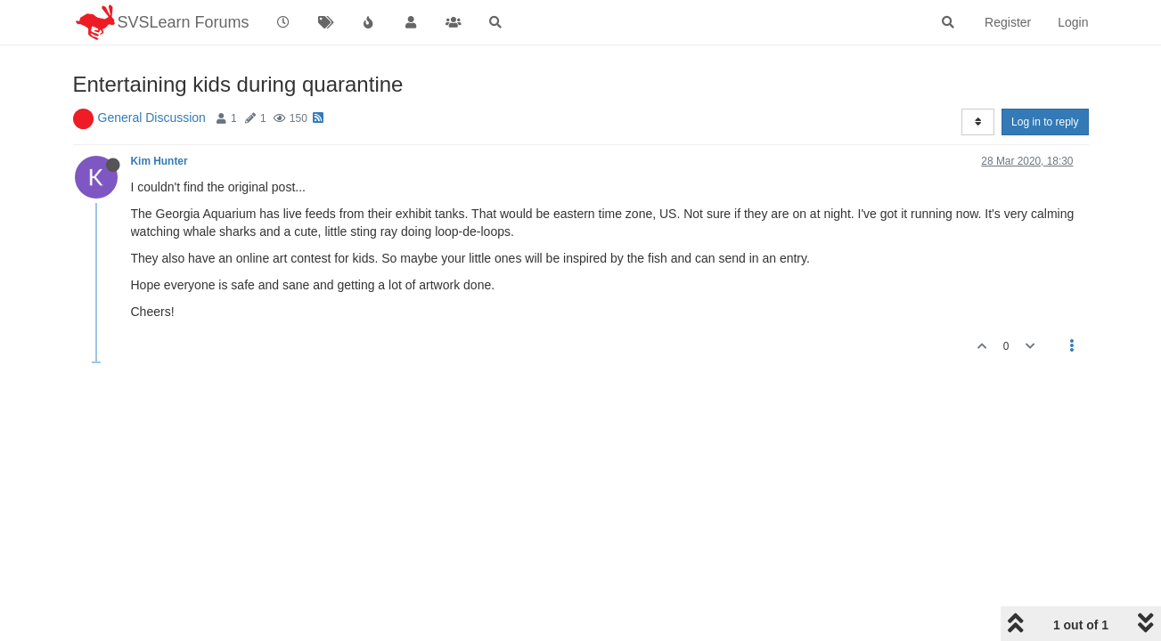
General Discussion (152, 117)
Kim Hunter (159, 161)
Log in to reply (1044, 122)
